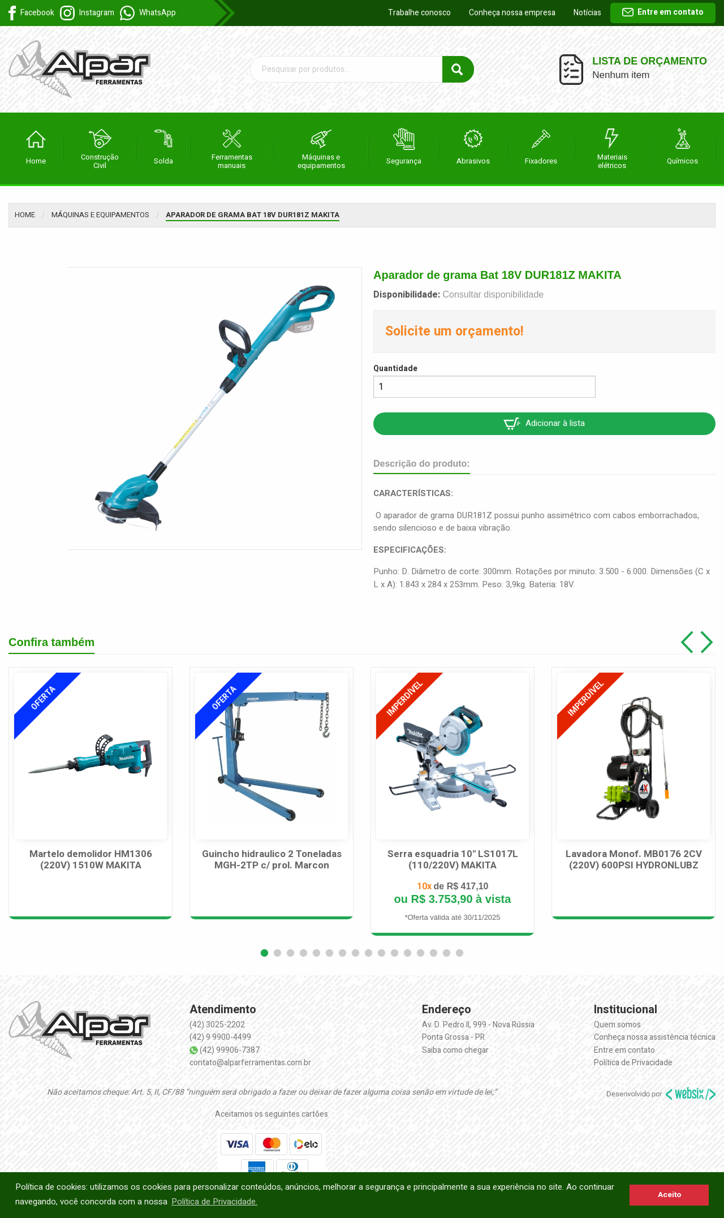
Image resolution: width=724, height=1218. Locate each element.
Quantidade (395, 369)
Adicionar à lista (544, 423)
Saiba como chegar (455, 1050)
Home (25, 214)
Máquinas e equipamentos (100, 214)
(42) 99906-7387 (230, 1050)
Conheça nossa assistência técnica (655, 1037)
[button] (264, 953)
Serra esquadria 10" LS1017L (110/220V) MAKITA (452, 860)
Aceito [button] (669, 1194)
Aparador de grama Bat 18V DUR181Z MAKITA (252, 214)
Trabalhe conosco (419, 13)
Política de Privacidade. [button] (214, 1201)
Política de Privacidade (633, 1063)
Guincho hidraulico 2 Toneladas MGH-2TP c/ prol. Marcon (272, 860)
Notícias (587, 13)
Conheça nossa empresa (512, 13)
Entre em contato (663, 12)
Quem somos (617, 1025)
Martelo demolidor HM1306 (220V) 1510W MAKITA (90, 860)
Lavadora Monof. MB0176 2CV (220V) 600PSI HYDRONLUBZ (634, 860)
